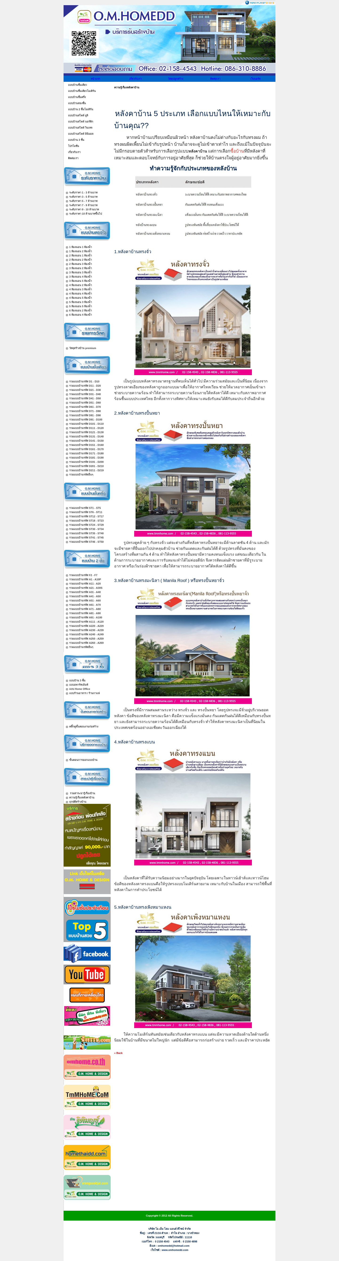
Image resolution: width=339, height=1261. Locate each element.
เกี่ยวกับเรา (135, 78)
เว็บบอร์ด (255, 78)
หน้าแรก (95, 78)
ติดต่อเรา (215, 78)
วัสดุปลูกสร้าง (175, 78)
